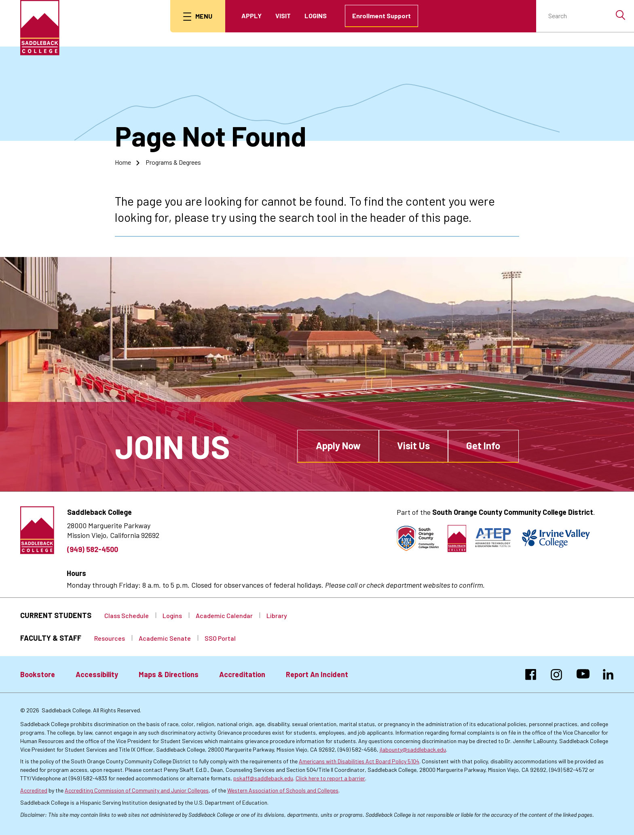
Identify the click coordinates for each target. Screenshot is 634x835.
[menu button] (197, 16)
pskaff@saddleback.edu (263, 778)
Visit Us (413, 445)
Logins (315, 15)
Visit (283, 15)
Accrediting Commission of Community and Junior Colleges (137, 790)
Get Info (483, 445)
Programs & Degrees (173, 162)
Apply (251, 15)
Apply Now (338, 445)
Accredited (33, 790)
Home (123, 162)
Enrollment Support (381, 15)
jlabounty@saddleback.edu (413, 749)
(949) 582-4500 (92, 549)
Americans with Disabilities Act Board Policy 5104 (359, 761)
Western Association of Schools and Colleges (282, 790)
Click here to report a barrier (330, 778)
